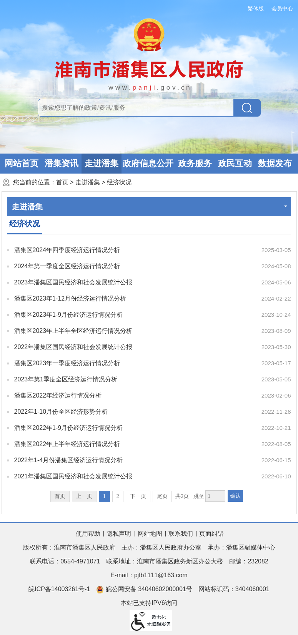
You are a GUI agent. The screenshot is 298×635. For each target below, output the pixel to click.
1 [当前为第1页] (104, 496)
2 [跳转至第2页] (118, 496)
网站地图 (150, 533)
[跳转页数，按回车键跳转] (215, 496)
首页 (62, 182)
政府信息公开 (148, 163)
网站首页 (21, 163)
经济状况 (119, 182)
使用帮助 (88, 533)
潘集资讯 (61, 163)
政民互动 (235, 163)
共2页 (182, 496)
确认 (235, 496)
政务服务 (195, 163)
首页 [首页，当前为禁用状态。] (60, 496)
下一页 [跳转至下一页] (138, 496)
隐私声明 (119, 533)
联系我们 (180, 533)
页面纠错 (211, 533)
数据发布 (275, 163)
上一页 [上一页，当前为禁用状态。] (84, 496)
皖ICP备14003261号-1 (59, 589)
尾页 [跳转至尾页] (162, 496)
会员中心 (282, 8)
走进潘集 (101, 163)
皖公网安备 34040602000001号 (144, 589)
